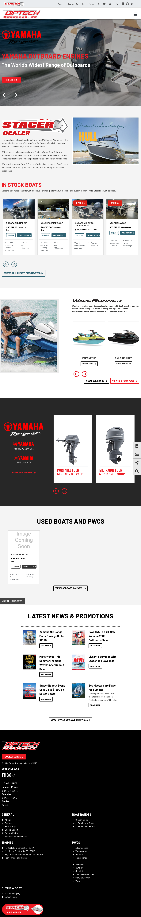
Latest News (88, 4)
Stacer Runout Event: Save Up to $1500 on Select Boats (52, 689)
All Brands (80, 864)
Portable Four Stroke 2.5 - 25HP (19, 847)
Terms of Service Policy (16, 836)
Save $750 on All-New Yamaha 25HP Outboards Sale (102, 636)
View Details (24, 235)
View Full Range (96, 381)
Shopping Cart (11, 829)
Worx (77, 881)
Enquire (11, 235)
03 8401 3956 (10, 768)
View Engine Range (24, 472)
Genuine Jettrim (82, 877)
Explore (11, 80)
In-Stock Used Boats (85, 826)
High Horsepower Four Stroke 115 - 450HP (24, 854)
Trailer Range (81, 857)
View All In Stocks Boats (23, 273)
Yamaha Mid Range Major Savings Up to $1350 (51, 636)
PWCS (76, 842)
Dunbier (78, 867)
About (60, 4)
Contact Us (73, 4)
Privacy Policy (11, 833)
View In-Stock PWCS (124, 381)
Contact (8, 823)
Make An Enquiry (12, 893)
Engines (7, 842)
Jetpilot (79, 854)
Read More (46, 645)
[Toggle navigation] (135, 14)
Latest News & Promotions (70, 616)
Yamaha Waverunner (84, 874)
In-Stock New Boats (84, 823)
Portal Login (10, 826)
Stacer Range (81, 819)
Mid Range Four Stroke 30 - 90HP (20, 851)
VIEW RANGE (89, 363)
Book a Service (14, 756)
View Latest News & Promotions (70, 720)
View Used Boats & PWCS (70, 588)
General (8, 814)
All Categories (81, 847)
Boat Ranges (81, 814)
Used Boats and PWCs (70, 521)
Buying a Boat (12, 888)
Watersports (81, 851)
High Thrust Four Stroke (16, 857)
